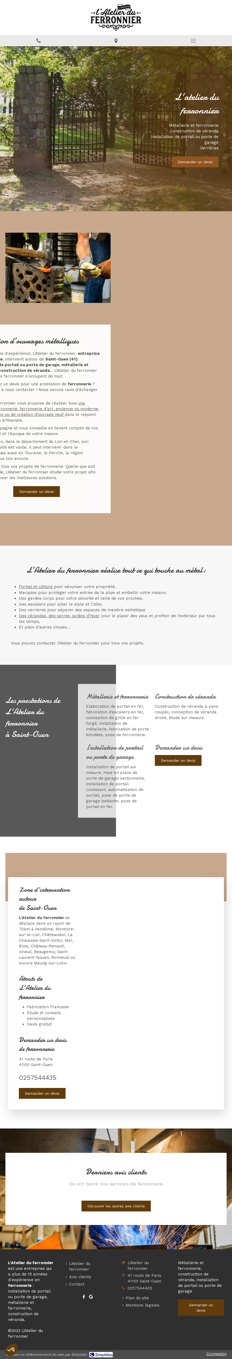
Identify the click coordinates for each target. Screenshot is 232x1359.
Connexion (216, 1353)
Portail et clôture (36, 586)
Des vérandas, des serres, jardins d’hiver (59, 615)
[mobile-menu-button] (193, 40)
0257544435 (37, 1077)
